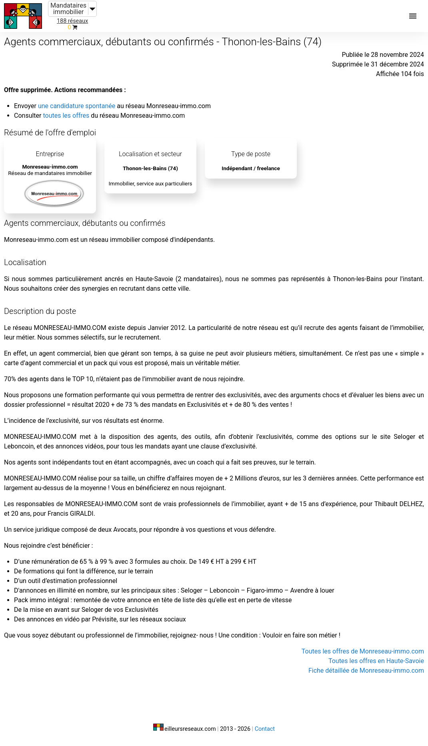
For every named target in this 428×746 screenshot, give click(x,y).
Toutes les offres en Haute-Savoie (376, 661)
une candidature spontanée (76, 106)
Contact (265, 729)
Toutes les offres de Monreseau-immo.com (363, 651)
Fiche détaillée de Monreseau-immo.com (366, 670)
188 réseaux (72, 21)
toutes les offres (66, 115)
